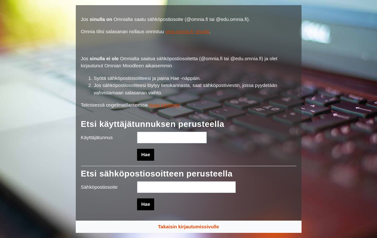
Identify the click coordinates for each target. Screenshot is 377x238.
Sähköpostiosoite (99, 187)
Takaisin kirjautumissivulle (188, 226)
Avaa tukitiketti (164, 105)
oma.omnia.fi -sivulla (187, 31)
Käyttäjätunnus (97, 137)
